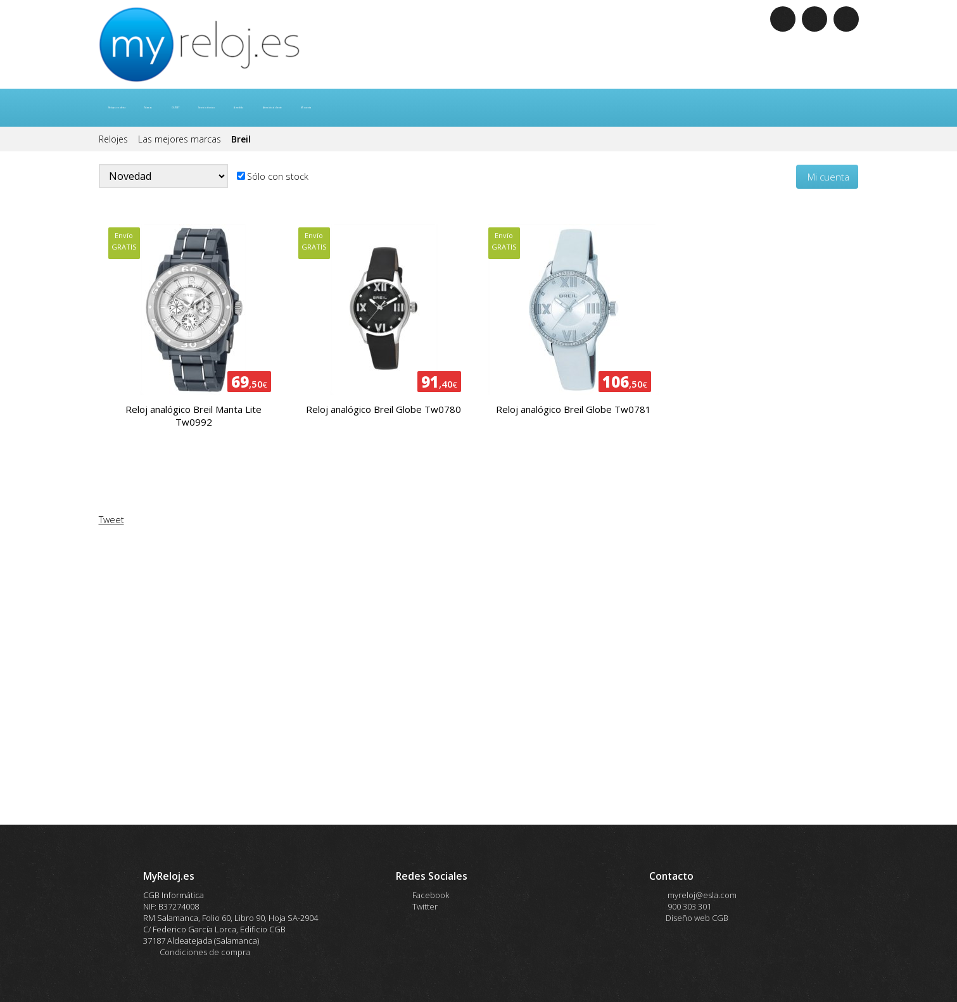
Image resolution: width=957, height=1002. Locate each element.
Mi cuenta (583, 107)
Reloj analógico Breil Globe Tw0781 (573, 409)
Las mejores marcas (181, 139)
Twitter (425, 906)
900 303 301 (688, 906)
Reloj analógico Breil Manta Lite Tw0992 (193, 415)
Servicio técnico (349, 107)
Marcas (221, 107)
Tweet (111, 520)
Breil (241, 139)
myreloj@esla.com (701, 895)
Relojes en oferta (147, 107)
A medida (423, 107)
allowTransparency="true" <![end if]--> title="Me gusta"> (479, 681)
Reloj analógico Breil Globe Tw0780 (383, 409)
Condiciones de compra (205, 952)
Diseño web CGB (697, 917)
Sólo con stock (277, 176)
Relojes (114, 139)
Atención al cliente (503, 107)
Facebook (430, 895)
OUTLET (276, 107)
